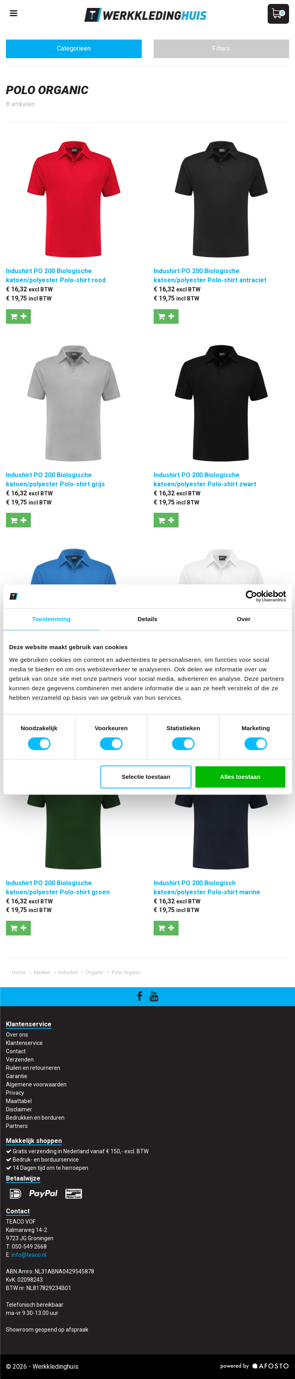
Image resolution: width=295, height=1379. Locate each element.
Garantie (16, 1076)
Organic (95, 972)
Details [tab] (148, 619)
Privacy (15, 1093)
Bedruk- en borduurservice (46, 1159)
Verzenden (20, 1059)
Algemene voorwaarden (36, 1084)
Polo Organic (126, 972)
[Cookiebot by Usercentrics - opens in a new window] (251, 596)
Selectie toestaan (146, 776)
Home (19, 972)
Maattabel (19, 1101)
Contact (16, 1051)
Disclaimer (19, 1109)
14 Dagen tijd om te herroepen (50, 1168)
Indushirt (68, 972)
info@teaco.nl (28, 1255)
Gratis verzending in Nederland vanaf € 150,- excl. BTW (80, 1151)
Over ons (17, 1034)
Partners (17, 1126)
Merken (42, 972)
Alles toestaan (240, 776)
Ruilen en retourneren (33, 1068)
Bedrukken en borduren (35, 1118)
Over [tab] (244, 619)
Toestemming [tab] (51, 619)
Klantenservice (24, 1043)
